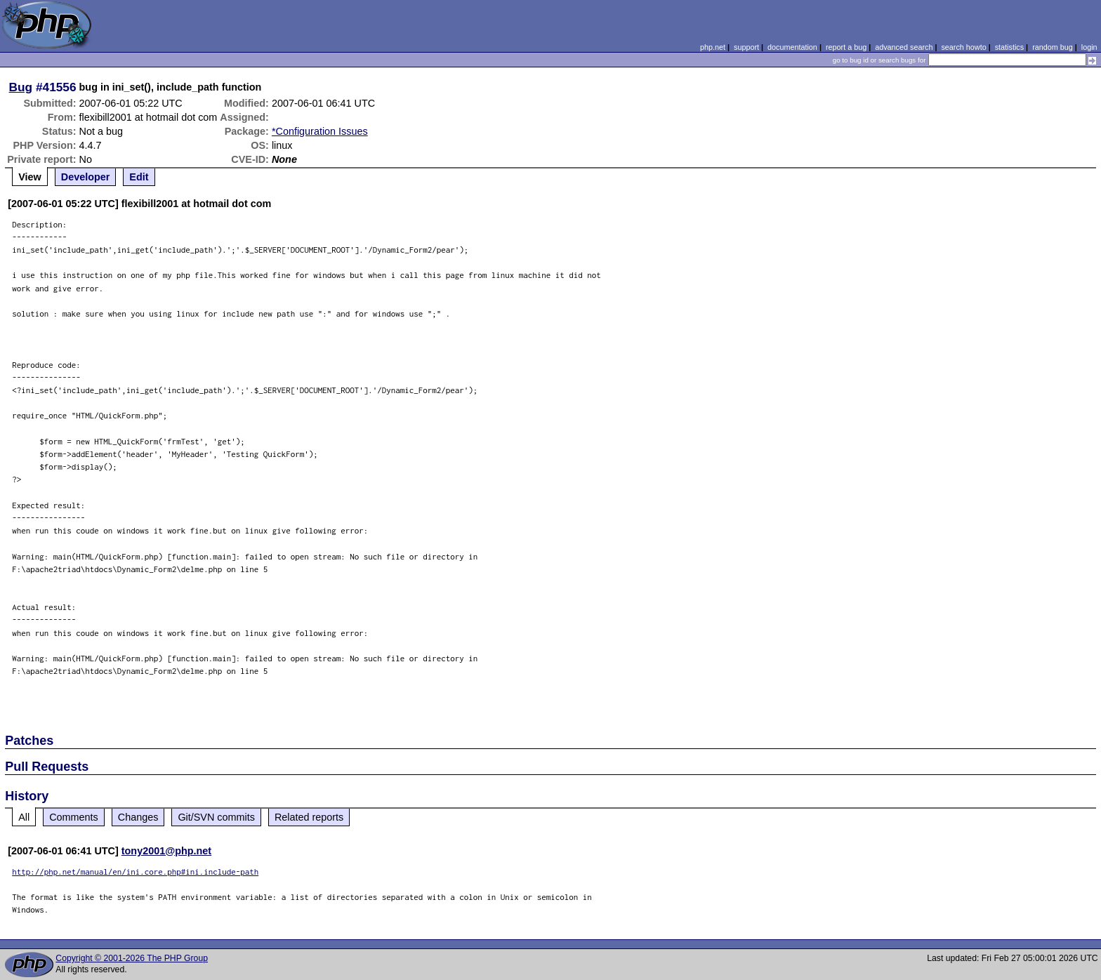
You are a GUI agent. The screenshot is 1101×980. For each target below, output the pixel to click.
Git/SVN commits (216, 817)
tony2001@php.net (166, 850)
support (746, 47)
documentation (792, 47)
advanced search (903, 47)
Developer (85, 177)
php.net (712, 47)
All (23, 817)
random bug (1052, 47)
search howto (963, 47)
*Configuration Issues (320, 131)
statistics (1009, 47)
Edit (138, 177)
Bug (21, 87)
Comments (73, 817)
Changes (138, 817)
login (1089, 47)
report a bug (846, 47)
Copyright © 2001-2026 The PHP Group (131, 958)
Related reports (309, 817)
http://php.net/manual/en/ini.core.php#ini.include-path (135, 871)
